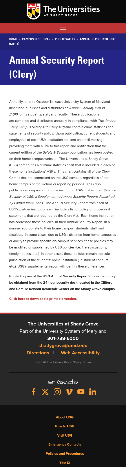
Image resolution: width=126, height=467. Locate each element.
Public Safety (65, 39)
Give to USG (65, 426)
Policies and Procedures (65, 453)
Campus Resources (36, 39)
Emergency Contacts (64, 444)
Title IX (64, 463)
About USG (65, 417)
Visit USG (65, 435)
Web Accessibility (80, 353)
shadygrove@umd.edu (63, 345)
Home (13, 39)
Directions (38, 353)
